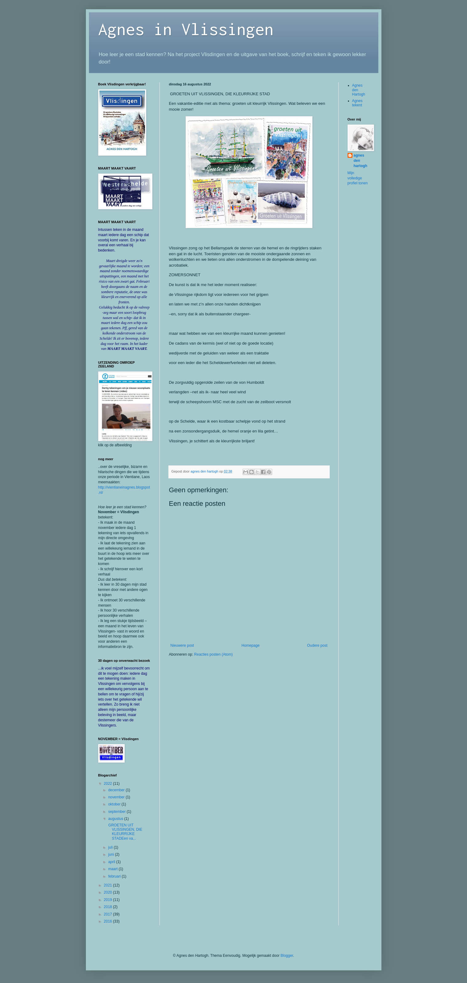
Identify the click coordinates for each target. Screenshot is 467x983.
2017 (108, 914)
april (112, 862)
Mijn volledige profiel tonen (358, 178)
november (117, 797)
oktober (114, 804)
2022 (108, 783)
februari (115, 876)
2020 (108, 892)
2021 (108, 885)
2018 (108, 907)
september (117, 811)
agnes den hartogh (361, 160)
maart (113, 869)
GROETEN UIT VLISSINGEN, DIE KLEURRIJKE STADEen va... (124, 832)
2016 (108, 921)
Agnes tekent (357, 103)
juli (111, 847)
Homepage (250, 645)
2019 (108, 900)
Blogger (286, 955)
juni (111, 854)
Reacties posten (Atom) (213, 654)
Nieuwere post (182, 645)
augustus (116, 819)
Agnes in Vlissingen (186, 29)
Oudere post (317, 645)
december (117, 790)
